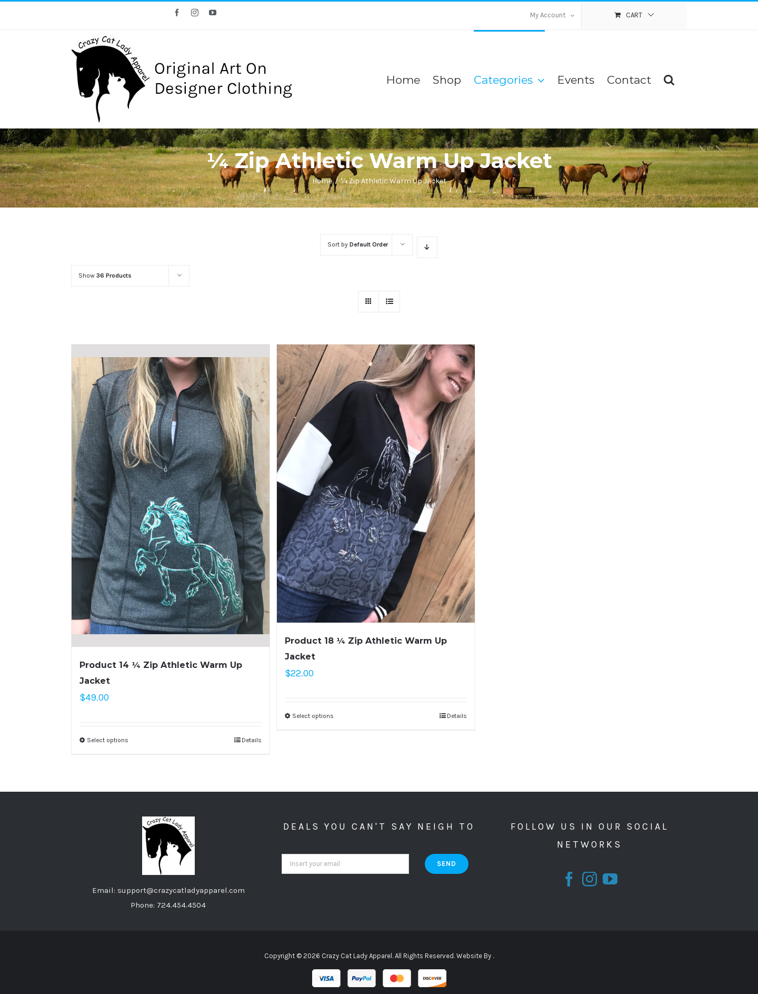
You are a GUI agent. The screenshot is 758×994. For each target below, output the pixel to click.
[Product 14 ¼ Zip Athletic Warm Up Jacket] (171, 496)
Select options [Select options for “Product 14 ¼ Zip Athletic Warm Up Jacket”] (107, 740)
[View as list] (389, 301)
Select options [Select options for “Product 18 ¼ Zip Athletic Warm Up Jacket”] (313, 716)
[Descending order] (427, 247)
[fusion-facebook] (569, 879)
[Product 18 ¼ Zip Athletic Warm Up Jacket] (376, 484)
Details (252, 740)
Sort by (357, 244)
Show (105, 275)
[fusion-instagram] (589, 879)
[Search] (669, 79)
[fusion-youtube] (610, 879)
